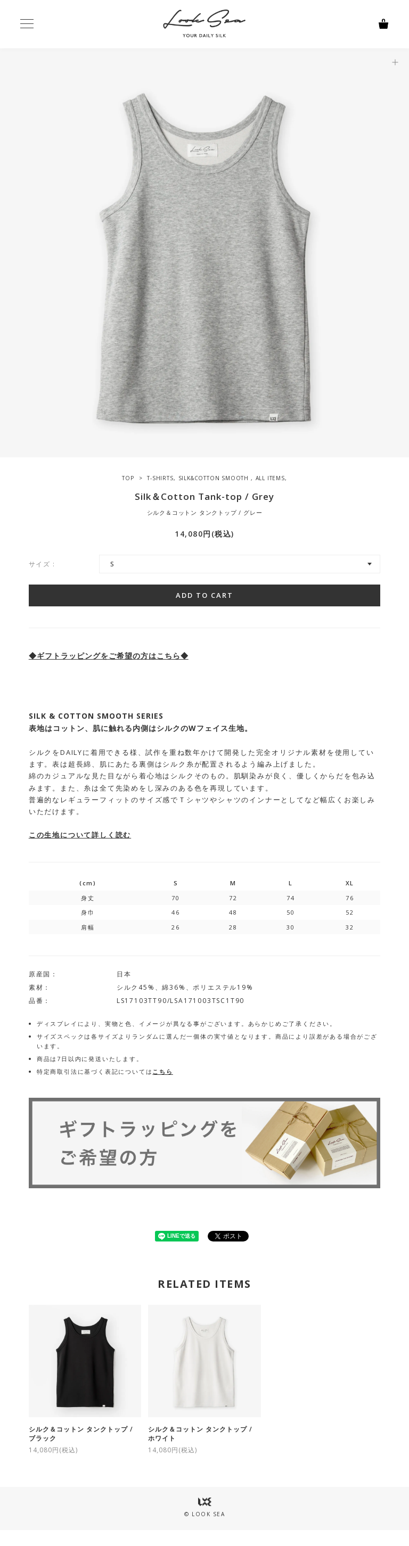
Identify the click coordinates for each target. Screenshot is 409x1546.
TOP (128, 478)
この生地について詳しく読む (80, 835)
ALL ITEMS (270, 478)
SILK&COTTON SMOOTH (214, 478)
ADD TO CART (204, 595)
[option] (204, 252)
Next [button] (401, 253)
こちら (162, 1071)
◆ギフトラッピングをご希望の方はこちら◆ (109, 656)
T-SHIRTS (160, 478)
